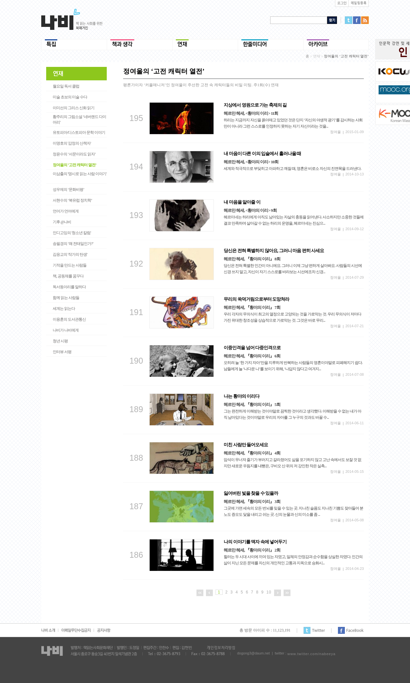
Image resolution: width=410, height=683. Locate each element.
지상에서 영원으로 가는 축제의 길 (255, 105)
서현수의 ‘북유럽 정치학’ (72, 200)
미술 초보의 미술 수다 (70, 97)
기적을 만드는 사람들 (69, 265)
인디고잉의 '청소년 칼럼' (72, 233)
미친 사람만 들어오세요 (246, 444)
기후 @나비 (62, 222)
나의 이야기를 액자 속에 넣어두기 (255, 541)
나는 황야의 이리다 (241, 396)
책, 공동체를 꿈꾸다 (68, 276)
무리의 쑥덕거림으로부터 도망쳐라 (256, 299)
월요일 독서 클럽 (66, 86)
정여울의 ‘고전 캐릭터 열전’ (74, 165)
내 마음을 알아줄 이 (242, 202)
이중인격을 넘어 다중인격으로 (252, 347)
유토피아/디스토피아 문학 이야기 (79, 132)
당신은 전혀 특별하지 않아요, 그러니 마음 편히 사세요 (274, 250)
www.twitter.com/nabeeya (311, 654)
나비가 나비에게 (66, 330)
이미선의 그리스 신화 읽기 (73, 108)
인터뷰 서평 (62, 352)
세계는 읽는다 (64, 308)
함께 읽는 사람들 (66, 297)
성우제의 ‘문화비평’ (68, 189)
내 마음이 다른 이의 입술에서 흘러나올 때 (262, 153)
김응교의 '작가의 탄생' (70, 254)
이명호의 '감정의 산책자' (72, 143)
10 (268, 592)
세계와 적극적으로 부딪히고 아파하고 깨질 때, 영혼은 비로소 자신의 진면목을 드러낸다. (292, 168)
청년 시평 (60, 341)
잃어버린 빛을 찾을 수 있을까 (251, 493)
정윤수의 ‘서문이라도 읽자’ (74, 154)
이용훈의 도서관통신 (69, 319)
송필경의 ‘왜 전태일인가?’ (73, 243)
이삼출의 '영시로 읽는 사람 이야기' (79, 173)
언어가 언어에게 (66, 211)
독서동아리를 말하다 (69, 287)
